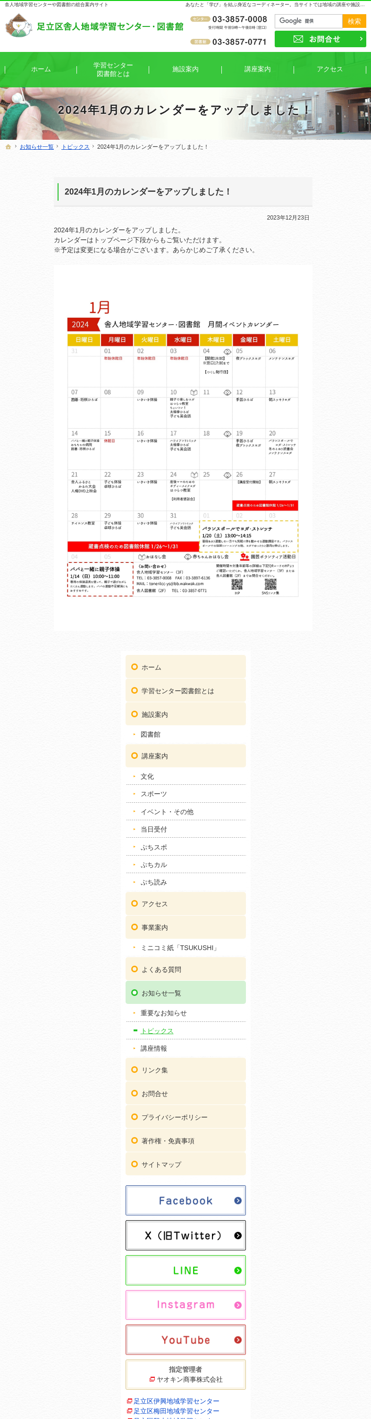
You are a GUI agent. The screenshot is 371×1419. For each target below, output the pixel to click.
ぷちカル (306, 372)
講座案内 (307, 263)
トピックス (309, 547)
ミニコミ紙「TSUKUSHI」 (316, 459)
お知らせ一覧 (313, 508)
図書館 (302, 242)
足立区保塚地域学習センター (322, 1110)
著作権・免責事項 (320, 657)
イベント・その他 (319, 319)
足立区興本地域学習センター (322, 922)
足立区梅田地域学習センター (322, 902)
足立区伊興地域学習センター (322, 882)
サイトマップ (313, 680)
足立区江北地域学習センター (322, 942)
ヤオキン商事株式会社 (326, 855)
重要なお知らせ (316, 529)
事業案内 (307, 435)
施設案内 (307, 222)
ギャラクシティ (309, 1125)
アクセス (307, 411)
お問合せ (307, 609)
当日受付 (306, 336)
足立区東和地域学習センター (322, 1070)
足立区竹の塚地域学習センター (325, 1031)
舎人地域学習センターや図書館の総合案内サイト (57, 4)
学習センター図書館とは (327, 195)
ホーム (303, 166)
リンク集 (307, 586)
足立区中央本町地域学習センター (325, 1051)
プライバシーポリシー (327, 633)
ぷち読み (306, 390)
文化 (299, 284)
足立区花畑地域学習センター (322, 1090)
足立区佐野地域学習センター (322, 961)
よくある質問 (313, 485)
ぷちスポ (306, 354)
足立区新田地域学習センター (322, 1011)
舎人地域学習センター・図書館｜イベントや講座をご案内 (213, 1397)
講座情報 (306, 564)
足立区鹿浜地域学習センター (322, 981)
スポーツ (306, 302)
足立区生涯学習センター (322, 996)
